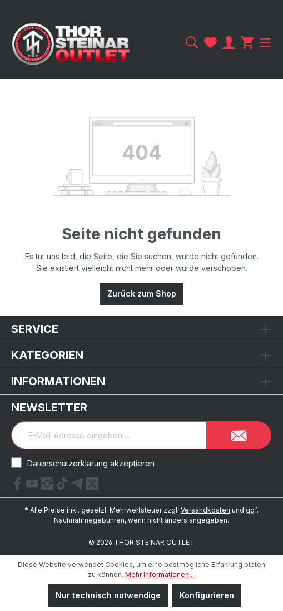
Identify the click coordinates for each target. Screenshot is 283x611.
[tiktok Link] (63, 486)
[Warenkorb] (247, 42)
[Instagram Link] (48, 486)
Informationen (58, 381)
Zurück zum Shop (141, 293)
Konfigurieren (207, 595)
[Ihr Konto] (229, 42)
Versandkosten (205, 510)
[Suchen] (192, 42)
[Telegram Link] (78, 486)
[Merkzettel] (210, 42)
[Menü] (264, 42)
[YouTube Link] (33, 486)
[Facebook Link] (18, 486)
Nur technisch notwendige (108, 595)
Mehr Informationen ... (160, 574)
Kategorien (47, 355)
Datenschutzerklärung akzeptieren (91, 463)
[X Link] (92, 486)
